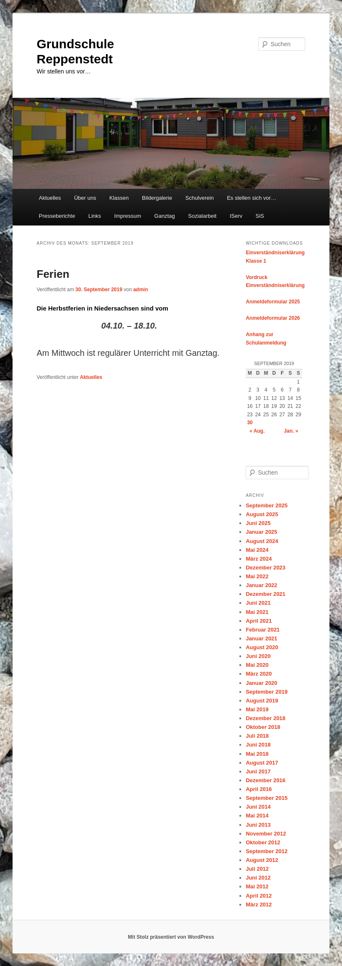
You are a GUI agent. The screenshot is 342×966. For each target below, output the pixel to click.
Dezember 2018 (265, 718)
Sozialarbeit (202, 216)
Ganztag (164, 216)
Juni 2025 (258, 523)
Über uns (85, 198)
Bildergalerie (157, 198)
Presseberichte (57, 216)
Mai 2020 (257, 665)
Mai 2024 (257, 550)
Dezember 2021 (265, 594)
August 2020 (262, 647)
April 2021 (259, 621)
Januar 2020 (261, 683)
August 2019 (262, 700)
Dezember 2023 (265, 567)
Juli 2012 (257, 869)
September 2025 (267, 505)
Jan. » (291, 431)
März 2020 (259, 674)
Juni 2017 (258, 771)
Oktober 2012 (263, 842)
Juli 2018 (257, 736)
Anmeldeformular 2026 (273, 318)
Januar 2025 (261, 532)
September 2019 (267, 692)
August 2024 (262, 541)
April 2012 (259, 896)
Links (94, 216)
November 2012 (266, 833)
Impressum (127, 216)
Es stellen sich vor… (251, 198)
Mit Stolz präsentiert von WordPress (171, 937)
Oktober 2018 (263, 727)
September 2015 (267, 798)
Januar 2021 (261, 638)
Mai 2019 (257, 709)
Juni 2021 (258, 603)
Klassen (119, 198)
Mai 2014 (257, 815)
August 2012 (262, 860)
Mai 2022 (257, 576)
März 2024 (259, 559)
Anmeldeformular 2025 (273, 302)
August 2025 (262, 514)
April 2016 (259, 789)
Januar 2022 (261, 585)
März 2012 (259, 904)
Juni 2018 (258, 744)
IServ (236, 216)
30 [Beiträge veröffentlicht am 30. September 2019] (249, 423)
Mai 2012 (257, 886)
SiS (260, 216)
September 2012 (267, 851)
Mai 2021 (257, 612)
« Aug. (257, 431)
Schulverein (199, 198)
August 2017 (262, 763)
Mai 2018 (257, 754)
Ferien (53, 274)
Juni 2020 (258, 656)
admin (140, 289)
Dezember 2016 (265, 780)
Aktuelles (50, 198)
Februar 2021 (263, 630)
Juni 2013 (258, 825)
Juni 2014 (258, 807)
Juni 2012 (258, 878)
